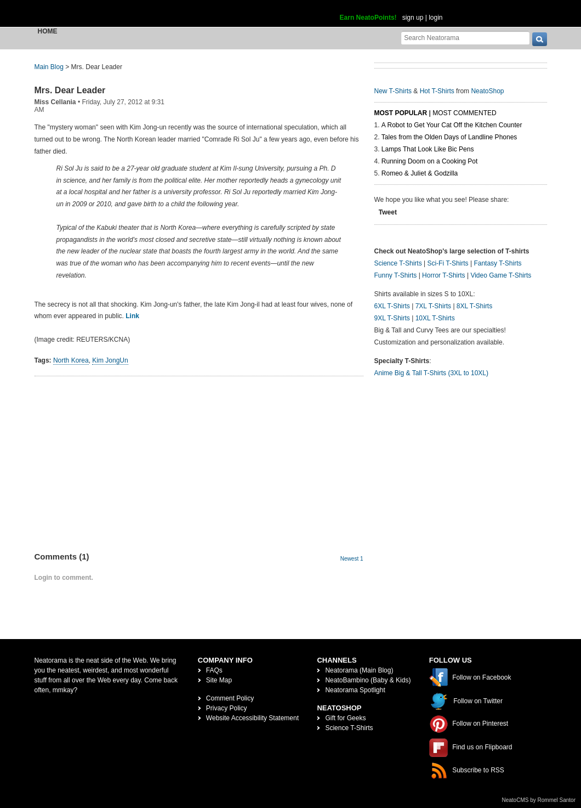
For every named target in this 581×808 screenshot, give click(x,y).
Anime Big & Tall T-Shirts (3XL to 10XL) (431, 373)
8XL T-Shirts (474, 306)
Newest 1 (351, 559)
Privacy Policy (226, 708)
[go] (539, 39)
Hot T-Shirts (437, 91)
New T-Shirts (393, 91)
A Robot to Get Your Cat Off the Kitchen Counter (451, 125)
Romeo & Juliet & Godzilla (419, 173)
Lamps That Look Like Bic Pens (427, 149)
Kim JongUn (110, 360)
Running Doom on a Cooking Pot (429, 161)
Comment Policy (230, 698)
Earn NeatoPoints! (368, 17)
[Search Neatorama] (465, 37)
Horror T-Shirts (443, 275)
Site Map (219, 680)
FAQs (214, 670)
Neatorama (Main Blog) (359, 670)
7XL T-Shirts (433, 306)
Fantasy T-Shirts (497, 263)
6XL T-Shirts (392, 306)
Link (132, 316)
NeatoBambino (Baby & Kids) (368, 680)
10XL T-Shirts (435, 318)
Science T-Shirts (398, 263)
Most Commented (464, 113)
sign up (413, 17)
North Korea (71, 360)
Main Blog (49, 67)
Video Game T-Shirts (500, 275)
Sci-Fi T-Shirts (447, 263)
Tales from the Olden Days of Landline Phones (449, 137)
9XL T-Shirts (392, 318)
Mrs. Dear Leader (70, 90)
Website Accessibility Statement (252, 718)
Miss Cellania (55, 102)
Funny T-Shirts (395, 275)
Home (48, 31)
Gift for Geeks (345, 718)
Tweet (388, 212)
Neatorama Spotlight (355, 690)
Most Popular (401, 113)
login (435, 17)
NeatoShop (487, 91)
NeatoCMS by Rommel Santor (539, 800)
